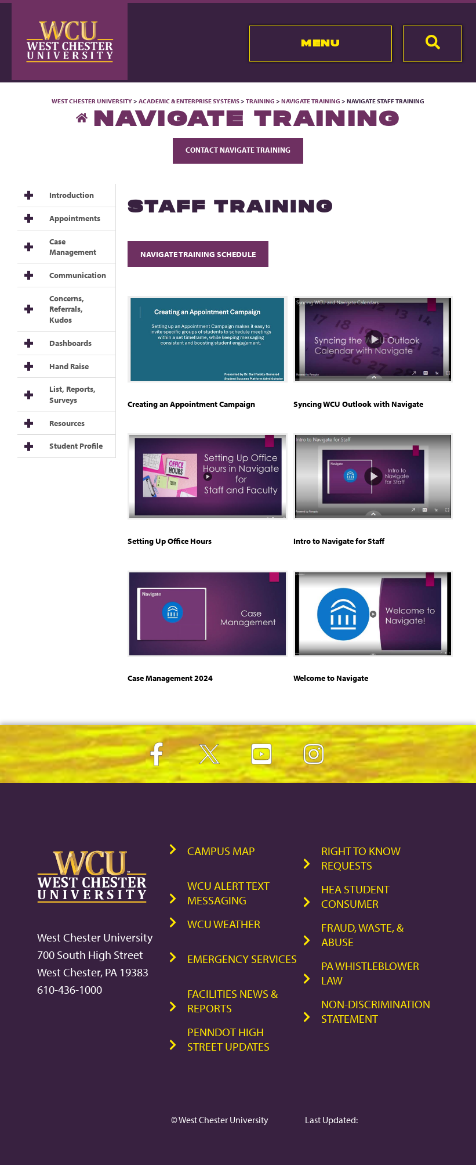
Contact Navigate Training (238, 149)
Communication (77, 275)
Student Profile (76, 446)
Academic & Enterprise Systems (189, 101)
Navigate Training (310, 101)
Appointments (74, 218)
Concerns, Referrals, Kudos (66, 309)
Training (260, 101)
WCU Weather (223, 924)
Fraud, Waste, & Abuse (362, 934)
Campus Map (221, 850)
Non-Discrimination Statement (375, 1011)
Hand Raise (69, 366)
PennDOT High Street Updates (228, 1039)
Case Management (72, 247)
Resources (67, 423)
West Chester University (92, 101)
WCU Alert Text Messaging (228, 892)
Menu (320, 43)
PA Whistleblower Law (370, 972)
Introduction (71, 195)
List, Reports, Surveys (72, 394)
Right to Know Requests (361, 857)
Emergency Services (242, 958)
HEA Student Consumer (355, 896)
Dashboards (70, 343)
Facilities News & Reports (232, 1000)
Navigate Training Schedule (198, 253)
